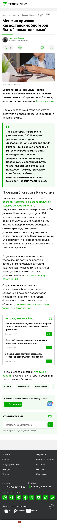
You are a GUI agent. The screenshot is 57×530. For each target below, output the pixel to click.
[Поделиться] (52, 47)
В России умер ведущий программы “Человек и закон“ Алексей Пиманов (24, 355)
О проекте (41, 454)
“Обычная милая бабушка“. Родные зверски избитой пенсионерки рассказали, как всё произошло (28, 326)
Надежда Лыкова (16, 38)
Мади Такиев (41, 386)
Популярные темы (11, 464)
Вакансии (40, 464)
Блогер (7, 386)
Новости (6, 454)
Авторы (6, 469)
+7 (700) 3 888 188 (41, 486)
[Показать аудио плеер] (8, 47)
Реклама (40, 469)
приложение (21, 506)
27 (48, 361)
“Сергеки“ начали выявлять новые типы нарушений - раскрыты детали (26, 341)
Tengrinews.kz (44, 101)
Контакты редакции (45, 459)
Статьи (5, 459)
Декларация (22, 386)
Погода (5, 474)
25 (48, 347)
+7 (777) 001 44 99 (15, 487)
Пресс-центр (42, 474)
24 (48, 334)
